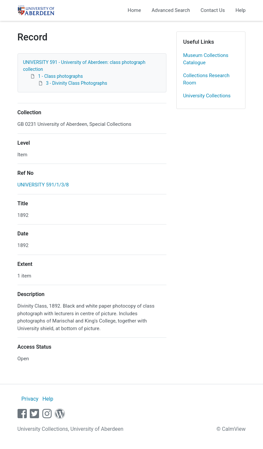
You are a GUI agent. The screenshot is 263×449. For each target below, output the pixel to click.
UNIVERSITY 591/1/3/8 (43, 185)
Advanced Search (171, 10)
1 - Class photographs (60, 76)
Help (241, 10)
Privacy (29, 399)
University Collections (207, 96)
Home (134, 10)
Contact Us (212, 10)
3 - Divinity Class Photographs (76, 83)
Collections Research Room (206, 79)
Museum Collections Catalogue (206, 59)
